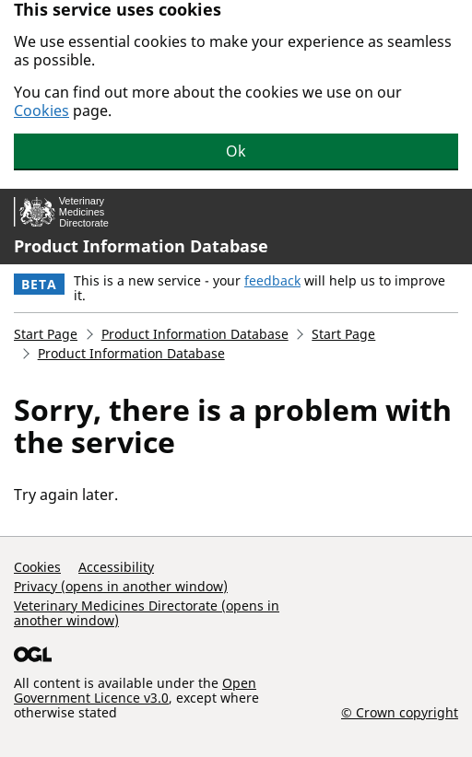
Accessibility (116, 567)
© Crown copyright (399, 712)
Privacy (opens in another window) (121, 586)
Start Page (45, 334)
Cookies (41, 110)
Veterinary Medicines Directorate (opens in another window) (146, 613)
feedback (272, 280)
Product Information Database (141, 246)
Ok (236, 151)
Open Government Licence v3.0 (135, 690)
